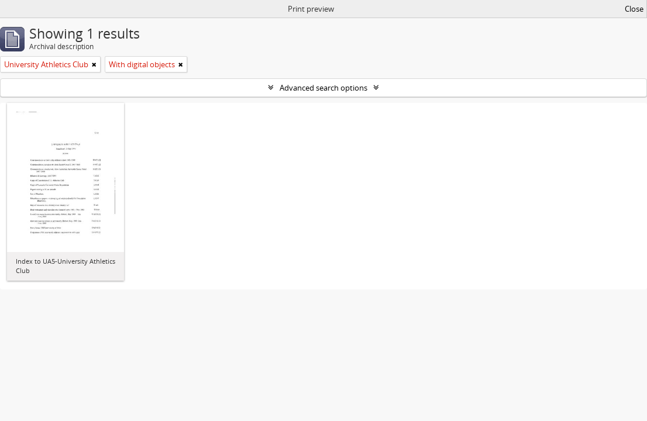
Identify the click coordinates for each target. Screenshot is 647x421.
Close (634, 9)
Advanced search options (323, 87)
